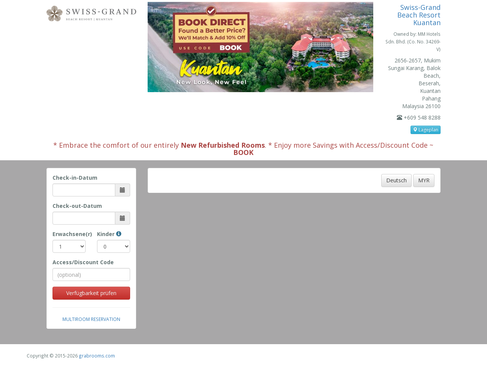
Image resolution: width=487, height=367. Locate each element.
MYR (424, 180)
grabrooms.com (97, 356)
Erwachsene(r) (69, 234)
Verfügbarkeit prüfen (91, 293)
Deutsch (396, 180)
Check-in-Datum (75, 177)
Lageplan (425, 129)
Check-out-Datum (77, 205)
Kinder (109, 234)
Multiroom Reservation (91, 319)
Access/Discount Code (83, 262)
